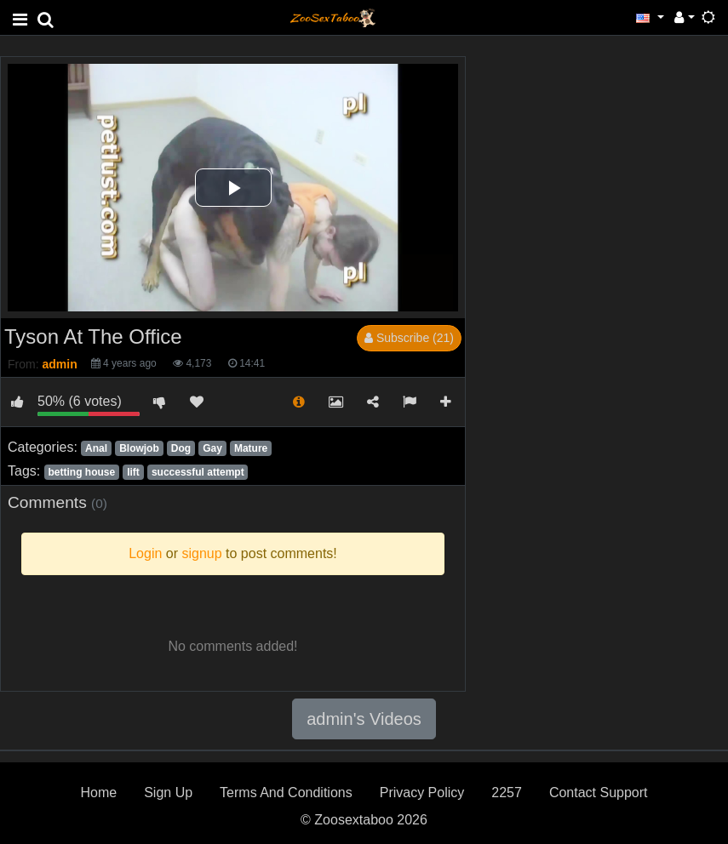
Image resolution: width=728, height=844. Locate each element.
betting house (81, 472)
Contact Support (598, 792)
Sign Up (168, 792)
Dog (181, 448)
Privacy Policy (422, 792)
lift (133, 472)
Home (98, 792)
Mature (250, 448)
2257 (506, 792)
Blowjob (139, 448)
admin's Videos (364, 719)
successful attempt (198, 472)
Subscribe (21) (409, 338)
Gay (212, 448)
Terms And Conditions (286, 792)
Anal (96, 448)
